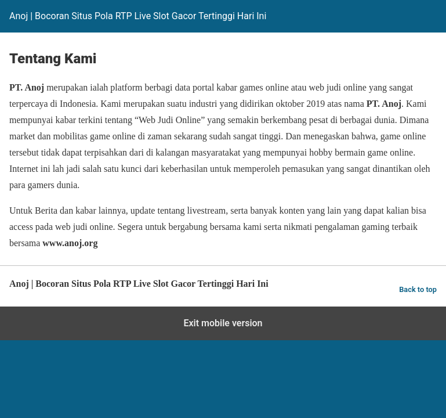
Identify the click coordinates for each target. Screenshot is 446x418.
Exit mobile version (222, 323)
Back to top (418, 289)
